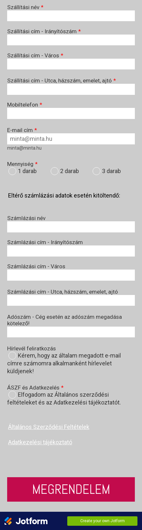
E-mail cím (22, 130)
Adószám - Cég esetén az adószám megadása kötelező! (64, 320)
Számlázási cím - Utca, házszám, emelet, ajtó (62, 291)
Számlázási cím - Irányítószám (45, 242)
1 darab (27, 171)
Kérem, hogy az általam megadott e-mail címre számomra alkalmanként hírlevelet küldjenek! (64, 363)
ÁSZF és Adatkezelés (35, 387)
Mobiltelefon (24, 104)
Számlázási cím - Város (36, 266)
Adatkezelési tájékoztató (40, 442)
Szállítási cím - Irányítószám (44, 31)
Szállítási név (25, 7)
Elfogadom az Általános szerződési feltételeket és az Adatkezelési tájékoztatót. (64, 398)
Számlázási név (26, 218)
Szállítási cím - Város (35, 55)
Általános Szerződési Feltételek (48, 426)
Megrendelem (71, 489)
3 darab (111, 171)
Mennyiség (22, 164)
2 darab (69, 171)
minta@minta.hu (24, 148)
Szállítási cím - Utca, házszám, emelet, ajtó (61, 80)
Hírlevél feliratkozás (31, 348)
